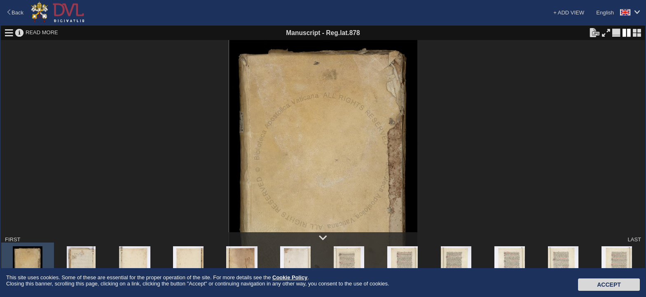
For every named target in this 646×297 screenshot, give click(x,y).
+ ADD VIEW (568, 12)
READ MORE (42, 32)
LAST (634, 239)
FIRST (13, 239)
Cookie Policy (289, 277)
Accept (609, 284)
